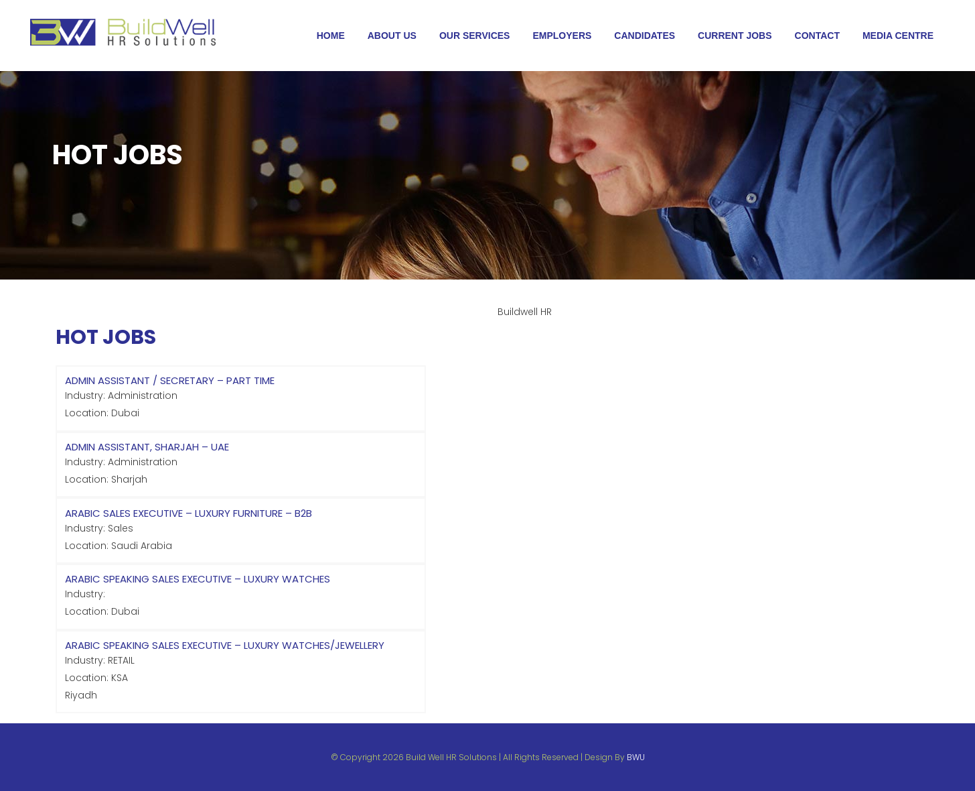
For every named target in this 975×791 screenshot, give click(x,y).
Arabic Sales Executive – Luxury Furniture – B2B (188, 513)
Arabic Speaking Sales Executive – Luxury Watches (197, 579)
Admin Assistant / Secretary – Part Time (170, 380)
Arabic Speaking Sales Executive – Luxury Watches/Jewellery (224, 645)
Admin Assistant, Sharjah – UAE (147, 447)
